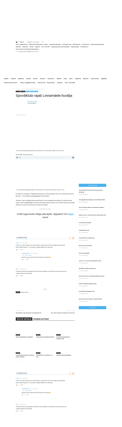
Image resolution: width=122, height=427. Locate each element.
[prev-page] (17, 360)
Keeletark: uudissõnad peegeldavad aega (87, 283)
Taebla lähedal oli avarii (84, 230)
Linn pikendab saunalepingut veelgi (86, 291)
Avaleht (17, 89)
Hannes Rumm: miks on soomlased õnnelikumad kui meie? (91, 276)
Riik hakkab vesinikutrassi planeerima (87, 268)
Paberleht (23, 91)
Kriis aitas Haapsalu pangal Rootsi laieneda (63, 313)
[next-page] (19, 360)
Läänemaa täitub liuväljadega (63, 355)
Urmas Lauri (33, 101)
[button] (43, 42)
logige (70, 214)
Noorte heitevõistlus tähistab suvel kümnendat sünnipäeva (91, 207)
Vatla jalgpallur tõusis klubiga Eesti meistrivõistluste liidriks (92, 199)
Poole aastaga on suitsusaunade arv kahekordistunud (90, 299)
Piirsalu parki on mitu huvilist (85, 245)
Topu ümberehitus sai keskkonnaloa (86, 238)
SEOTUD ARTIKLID (24, 319)
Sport (32, 91)
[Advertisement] (91, 119)
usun (30, 255)
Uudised (36, 91)
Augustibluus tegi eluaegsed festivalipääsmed (28, 313)
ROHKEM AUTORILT (41, 319)
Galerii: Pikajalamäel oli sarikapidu (24, 337)
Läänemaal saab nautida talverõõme (45, 337)
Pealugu (27, 91)
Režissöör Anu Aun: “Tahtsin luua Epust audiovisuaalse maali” (92, 215)
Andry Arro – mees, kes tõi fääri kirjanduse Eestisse (90, 260)
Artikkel (22, 89)
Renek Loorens (24, 292)
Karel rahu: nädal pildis (84, 253)
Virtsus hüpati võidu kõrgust (85, 222)
